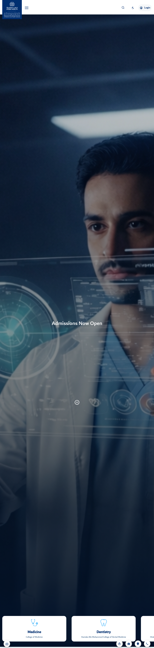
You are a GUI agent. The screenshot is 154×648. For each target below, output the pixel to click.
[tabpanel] (77, 324)
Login (145, 7)
